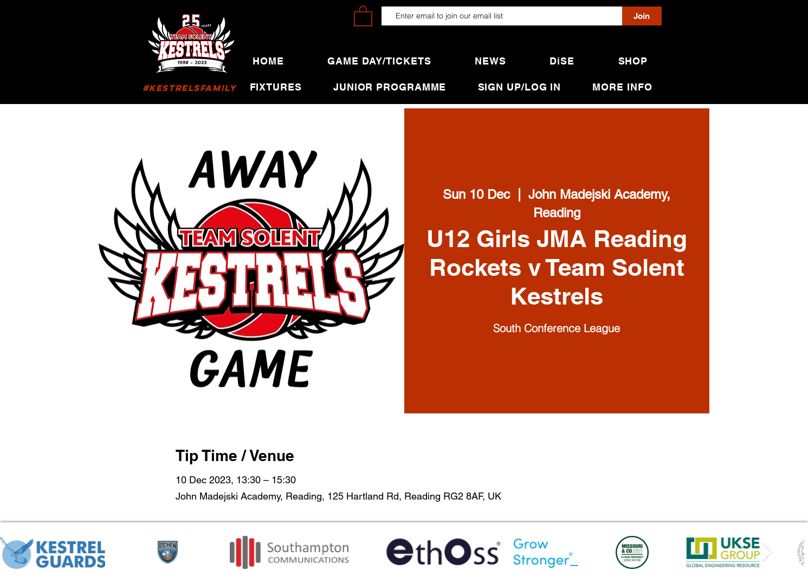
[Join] (642, 16)
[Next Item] (767, 552)
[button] (363, 15)
